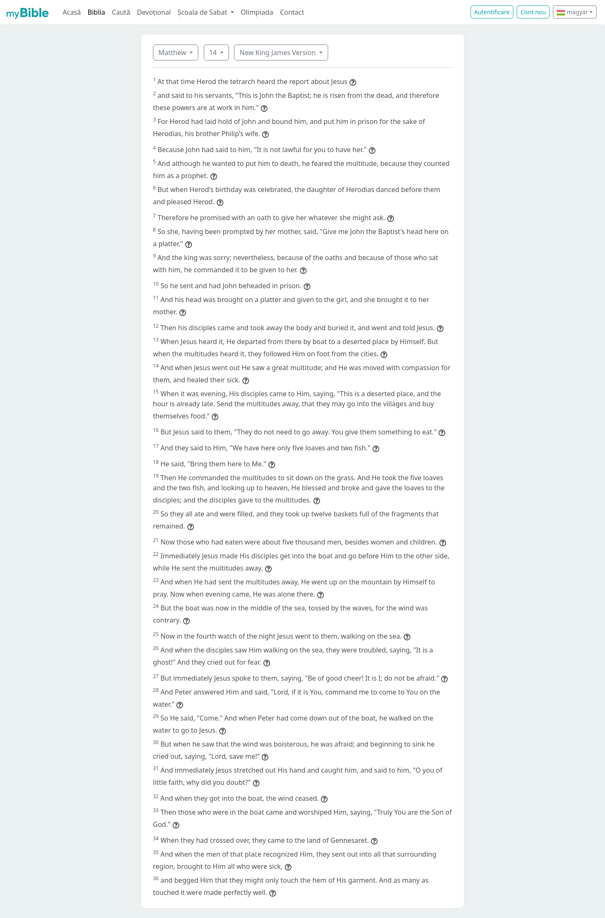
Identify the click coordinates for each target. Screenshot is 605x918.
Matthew (173, 52)
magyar (572, 12)
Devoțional (154, 12)
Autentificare (492, 12)
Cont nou (533, 12)
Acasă (72, 12)
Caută (121, 12)
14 (213, 52)
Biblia (96, 12)
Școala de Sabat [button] (203, 12)
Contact (292, 12)
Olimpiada (257, 12)
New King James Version (278, 52)
